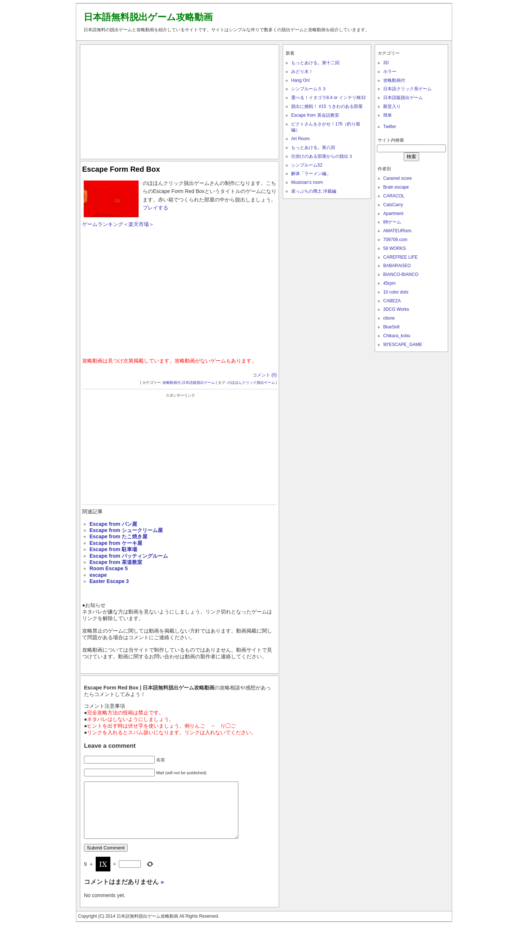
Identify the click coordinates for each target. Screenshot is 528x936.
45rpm (389, 283)
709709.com (395, 239)
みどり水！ (302, 71)
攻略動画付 (171, 382)
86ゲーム (392, 222)
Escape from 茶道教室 (115, 562)
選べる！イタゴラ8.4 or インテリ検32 (328, 97)
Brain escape (396, 187)
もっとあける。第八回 (313, 147)
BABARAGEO (397, 265)
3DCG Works (396, 309)
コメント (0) (265, 375)
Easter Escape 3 (109, 581)
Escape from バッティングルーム (128, 556)
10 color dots (395, 292)
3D (386, 62)
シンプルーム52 (306, 165)
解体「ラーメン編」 (311, 173)
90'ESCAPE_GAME (402, 344)
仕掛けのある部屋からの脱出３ (322, 156)
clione (389, 318)
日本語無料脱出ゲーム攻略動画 (148, 17)
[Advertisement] (179, 100)
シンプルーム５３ (308, 88)
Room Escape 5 (108, 568)
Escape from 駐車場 (113, 549)
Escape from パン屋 (113, 524)
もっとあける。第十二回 (315, 62)
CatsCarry (393, 204)
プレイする (155, 208)
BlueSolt (391, 326)
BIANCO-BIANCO (400, 274)
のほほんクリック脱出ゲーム (251, 382)
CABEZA (392, 300)
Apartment (393, 213)
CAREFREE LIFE (400, 257)
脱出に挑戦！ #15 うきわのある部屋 (327, 106)
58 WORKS (394, 248)
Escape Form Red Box (121, 169)
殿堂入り (392, 106)
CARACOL (393, 196)
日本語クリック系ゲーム (407, 88)
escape (98, 575)
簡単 (387, 115)
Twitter (389, 126)
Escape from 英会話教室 (315, 115)
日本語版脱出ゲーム (198, 382)
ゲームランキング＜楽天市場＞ (118, 224)
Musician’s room (307, 182)
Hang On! (300, 80)
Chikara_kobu (396, 335)
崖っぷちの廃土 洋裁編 (313, 191)
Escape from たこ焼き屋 (118, 536)
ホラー (389, 71)
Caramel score (397, 178)
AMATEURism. (397, 230)
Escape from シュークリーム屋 (126, 530)
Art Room (300, 138)
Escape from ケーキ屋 (115, 543)
